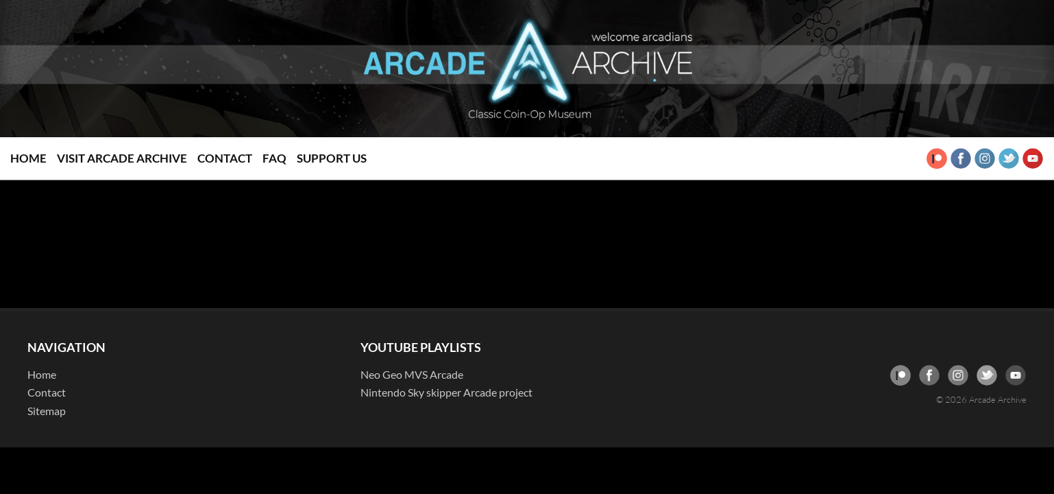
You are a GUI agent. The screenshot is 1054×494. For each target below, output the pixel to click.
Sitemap (46, 410)
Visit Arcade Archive (122, 158)
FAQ (274, 158)
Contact (224, 158)
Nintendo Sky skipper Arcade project (446, 392)
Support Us (332, 158)
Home (28, 158)
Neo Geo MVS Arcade (411, 374)
